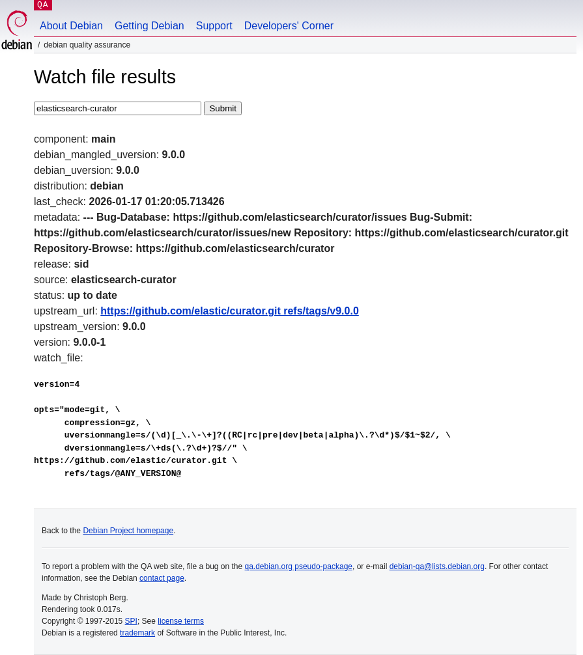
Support (214, 25)
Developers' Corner (289, 25)
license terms (181, 621)
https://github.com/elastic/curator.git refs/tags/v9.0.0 (229, 310)
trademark (137, 632)
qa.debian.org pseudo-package (298, 566)
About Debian (71, 25)
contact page (161, 578)
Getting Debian (149, 25)
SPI (131, 621)
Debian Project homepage (128, 530)
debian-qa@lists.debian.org (437, 566)
